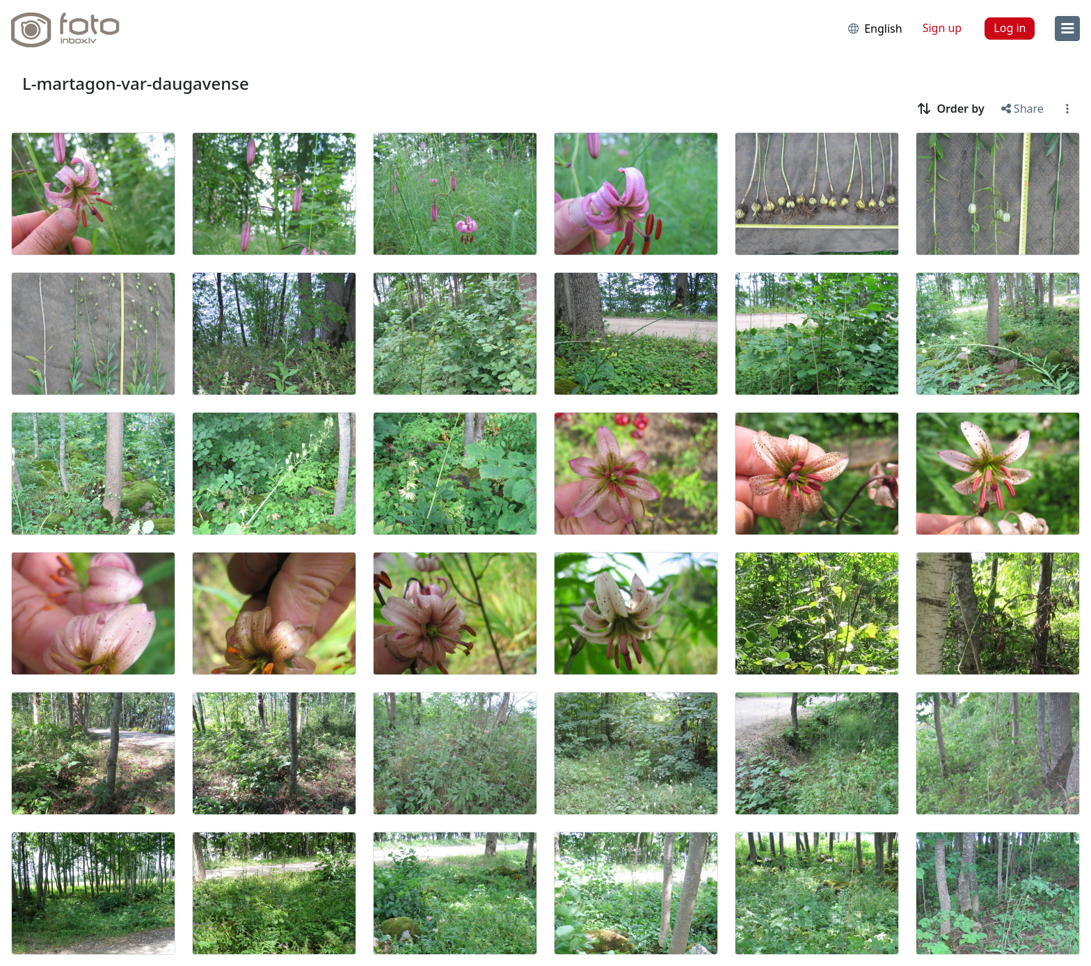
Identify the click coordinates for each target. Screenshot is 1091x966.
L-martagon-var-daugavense (135, 83)
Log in (1010, 27)
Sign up (942, 27)
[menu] (1067, 28)
